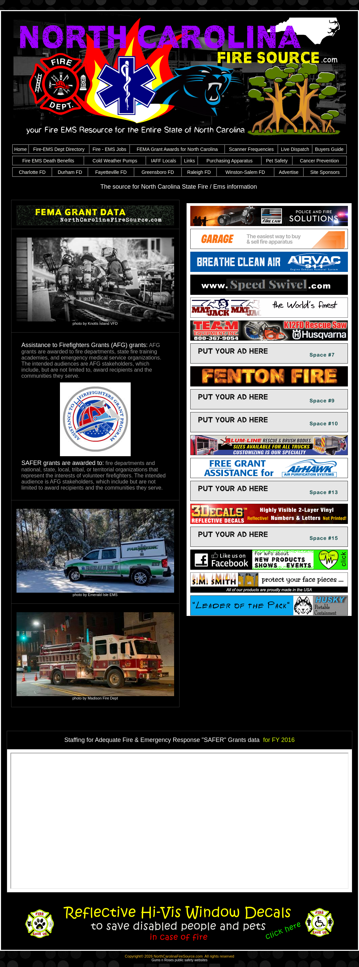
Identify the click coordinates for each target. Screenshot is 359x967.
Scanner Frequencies (251, 149)
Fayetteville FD (111, 172)
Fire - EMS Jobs (109, 149)
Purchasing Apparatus (229, 160)
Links (189, 160)
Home (20, 149)
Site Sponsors (324, 172)
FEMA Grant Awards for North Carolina (177, 149)
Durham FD (70, 172)
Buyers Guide (329, 149)
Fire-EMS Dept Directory (58, 149)
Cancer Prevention (319, 160)
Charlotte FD (32, 172)
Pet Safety (277, 160)
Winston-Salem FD (245, 172)
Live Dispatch (295, 149)
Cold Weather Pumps (115, 160)
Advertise (288, 172)
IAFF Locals (163, 160)
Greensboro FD (157, 172)
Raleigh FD (199, 172)
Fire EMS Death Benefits (48, 160)
